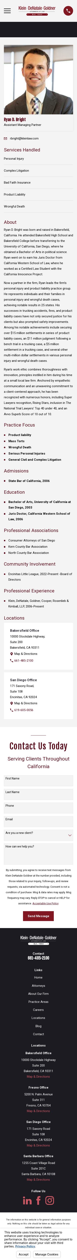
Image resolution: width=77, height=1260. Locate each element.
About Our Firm (38, 994)
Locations (38, 1018)
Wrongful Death (14, 206)
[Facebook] (38, 1200)
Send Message (38, 916)
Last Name (13, 792)
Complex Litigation (16, 170)
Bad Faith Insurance (17, 182)
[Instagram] (49, 1200)
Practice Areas (38, 1002)
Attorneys (38, 986)
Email (9, 819)
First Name (13, 778)
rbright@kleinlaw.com (24, 138)
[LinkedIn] (27, 1200)
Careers (38, 1010)
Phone (10, 805)
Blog (38, 1026)
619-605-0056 (23, 710)
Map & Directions (25, 654)
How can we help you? (20, 846)
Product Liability (14, 194)
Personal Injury (14, 159)
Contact (38, 1034)
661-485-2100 (23, 660)
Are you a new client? (19, 833)
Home (38, 977)
